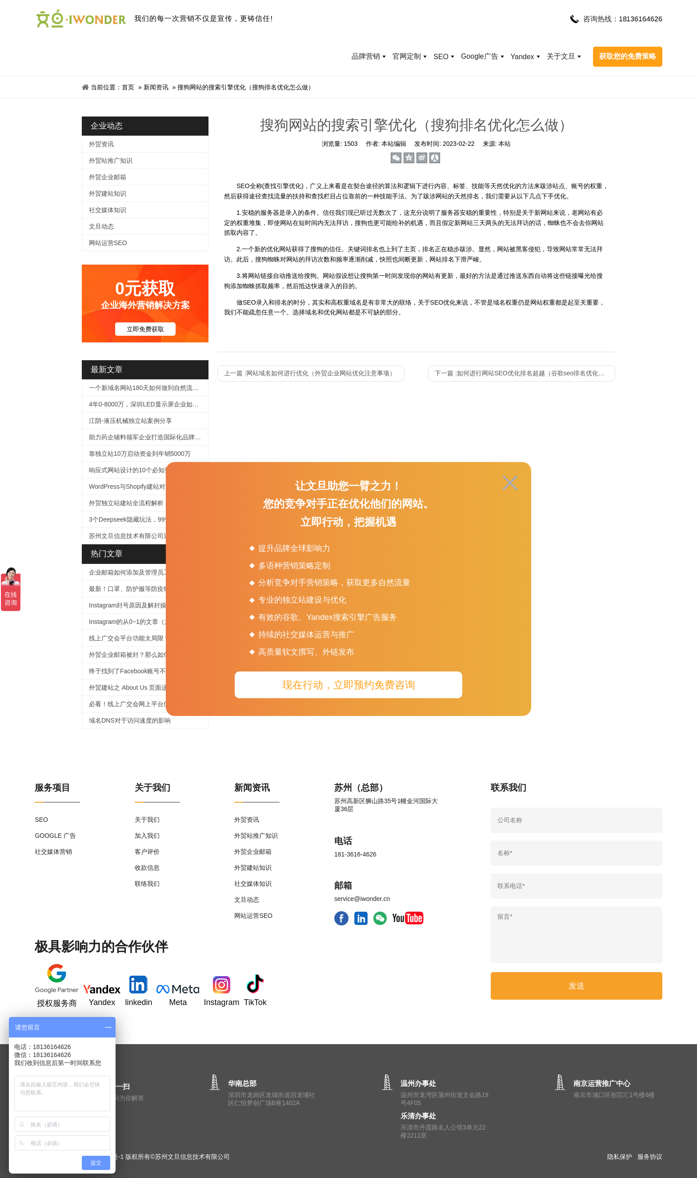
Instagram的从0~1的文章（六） (133, 621)
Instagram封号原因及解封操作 (130, 605)
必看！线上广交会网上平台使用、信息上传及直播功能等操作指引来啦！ (148, 704)
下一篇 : (525, 373)
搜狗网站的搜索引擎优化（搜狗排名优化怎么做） (245, 87)
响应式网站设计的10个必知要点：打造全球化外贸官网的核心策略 (148, 470)
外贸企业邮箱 (107, 177)
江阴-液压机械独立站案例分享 (130, 420)
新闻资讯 (156, 87)
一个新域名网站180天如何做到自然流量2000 (148, 387)
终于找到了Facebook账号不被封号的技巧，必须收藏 (148, 671)
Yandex (522, 56)
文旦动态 (101, 226)
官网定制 (407, 56)
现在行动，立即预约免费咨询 (348, 685)
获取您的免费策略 (627, 56)
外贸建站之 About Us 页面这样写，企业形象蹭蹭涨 (148, 687)
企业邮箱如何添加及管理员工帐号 (135, 572)
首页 (128, 87)
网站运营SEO (108, 242)
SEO (441, 56)
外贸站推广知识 (110, 160)
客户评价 (147, 851)
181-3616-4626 (355, 854)
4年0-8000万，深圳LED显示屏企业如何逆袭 (148, 404)
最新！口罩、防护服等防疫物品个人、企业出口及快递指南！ (148, 588)
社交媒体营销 (53, 851)
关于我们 (147, 819)
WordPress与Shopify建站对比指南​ (136, 486)
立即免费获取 (145, 329)
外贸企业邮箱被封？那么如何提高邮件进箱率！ (148, 654)
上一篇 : (310, 373)
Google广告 (479, 56)
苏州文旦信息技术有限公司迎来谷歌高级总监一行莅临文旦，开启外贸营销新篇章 (148, 535)
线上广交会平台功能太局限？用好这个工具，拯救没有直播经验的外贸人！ (148, 638)
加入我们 (147, 835)
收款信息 (147, 867)
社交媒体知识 (107, 209)
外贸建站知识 (107, 193)
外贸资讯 (101, 144)
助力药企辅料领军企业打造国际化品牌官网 (148, 437)
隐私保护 (619, 1156)
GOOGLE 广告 (55, 835)
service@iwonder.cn (362, 898)
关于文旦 (561, 56)
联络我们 (147, 883)
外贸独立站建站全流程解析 (126, 503)
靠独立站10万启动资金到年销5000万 (140, 453)
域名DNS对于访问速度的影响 (130, 720)
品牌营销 (366, 56)
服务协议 (649, 1156)
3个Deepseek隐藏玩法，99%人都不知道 (145, 519)
